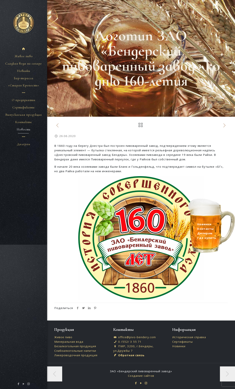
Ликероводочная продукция (75, 355)
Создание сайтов (141, 376)
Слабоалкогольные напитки (75, 350)
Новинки (178, 346)
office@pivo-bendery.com (137, 337)
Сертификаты (182, 341)
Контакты (205, 229)
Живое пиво (63, 337)
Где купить (206, 238)
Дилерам (204, 233)
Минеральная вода (68, 341)
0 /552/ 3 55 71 (130, 341)
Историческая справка (189, 337)
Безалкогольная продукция (75, 346)
